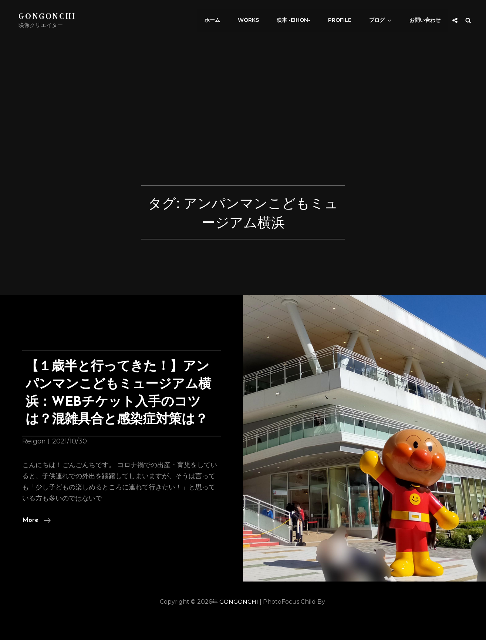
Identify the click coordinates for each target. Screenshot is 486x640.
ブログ (383, 20)
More (36, 538)
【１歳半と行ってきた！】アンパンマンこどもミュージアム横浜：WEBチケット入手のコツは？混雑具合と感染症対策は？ (118, 402)
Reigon (34, 459)
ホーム (219, 20)
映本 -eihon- (298, 20)
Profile (343, 20)
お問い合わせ (425, 20)
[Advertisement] (243, 130)
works (254, 20)
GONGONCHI (47, 16)
